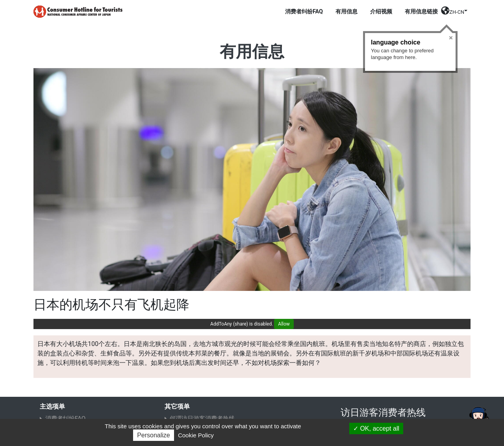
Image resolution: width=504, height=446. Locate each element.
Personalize (153, 435)
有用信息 (346, 11)
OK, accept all (376, 428)
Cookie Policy (196, 435)
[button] (454, 13)
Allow (284, 324)
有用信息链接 (421, 11)
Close (451, 38)
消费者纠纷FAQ (304, 11)
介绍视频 (381, 11)
